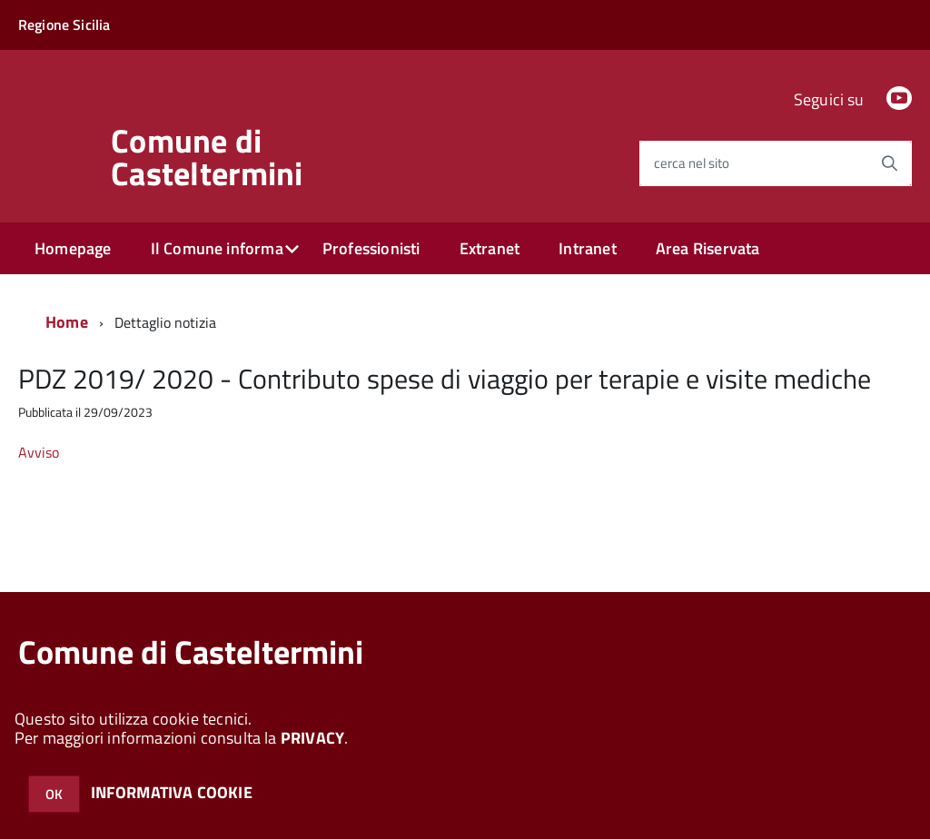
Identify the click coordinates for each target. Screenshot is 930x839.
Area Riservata (708, 248)
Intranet (587, 248)
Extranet (489, 248)
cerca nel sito (691, 163)
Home (66, 322)
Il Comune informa (217, 248)
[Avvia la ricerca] (889, 163)
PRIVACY (312, 737)
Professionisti (371, 248)
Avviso (38, 452)
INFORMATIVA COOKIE (171, 792)
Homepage (73, 248)
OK (54, 794)
